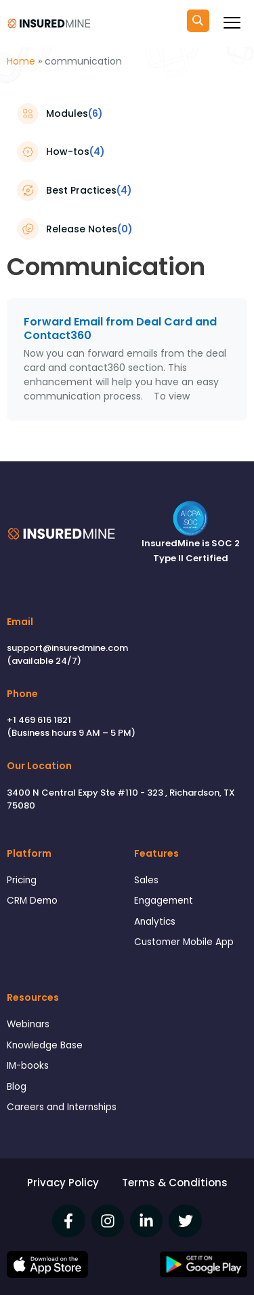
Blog (16, 1086)
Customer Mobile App (184, 942)
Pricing (22, 880)
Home (21, 61)
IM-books (28, 1065)
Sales (146, 880)
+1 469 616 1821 (39, 719)
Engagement (163, 900)
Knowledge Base (45, 1045)
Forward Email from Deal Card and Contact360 (120, 329)
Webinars (28, 1024)
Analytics (154, 921)
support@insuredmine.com (67, 647)
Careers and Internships (62, 1107)
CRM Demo (32, 900)
